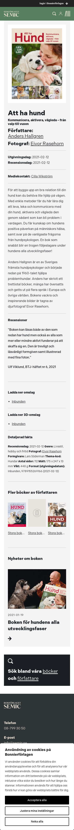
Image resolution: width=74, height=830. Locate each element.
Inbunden (18, 401)
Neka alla (37, 821)
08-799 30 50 (14, 728)
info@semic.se (15, 743)
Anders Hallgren (25, 136)
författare (27, 678)
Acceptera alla (37, 800)
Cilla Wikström (42, 176)
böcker (50, 671)
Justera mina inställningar (37, 810)
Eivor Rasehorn (47, 143)
